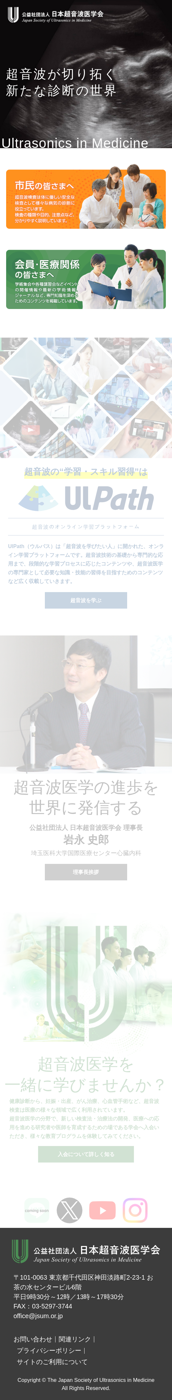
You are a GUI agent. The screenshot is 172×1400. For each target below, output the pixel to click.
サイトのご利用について (52, 1361)
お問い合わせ (33, 1339)
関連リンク (75, 1339)
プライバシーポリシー (49, 1350)
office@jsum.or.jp (38, 1315)
